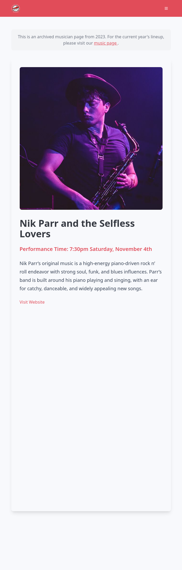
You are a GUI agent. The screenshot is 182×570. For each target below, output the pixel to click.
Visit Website (32, 302)
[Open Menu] (166, 8)
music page (106, 43)
